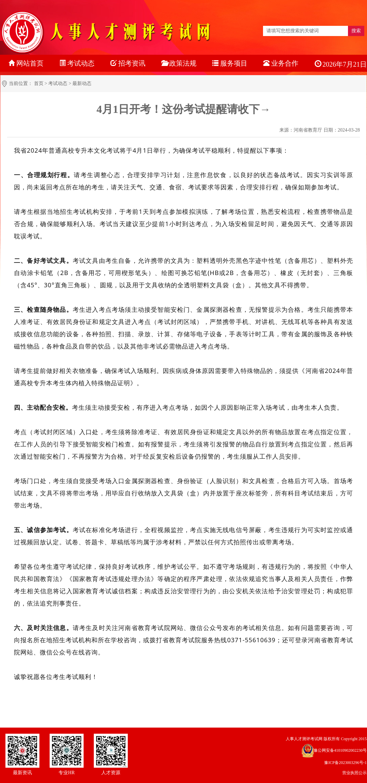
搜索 (356, 30)
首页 (38, 83)
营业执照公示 (354, 772)
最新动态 (81, 83)
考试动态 (57, 83)
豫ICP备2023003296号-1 (345, 762)
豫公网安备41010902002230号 (340, 750)
